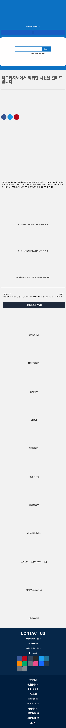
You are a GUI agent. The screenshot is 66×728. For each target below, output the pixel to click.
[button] (33, 32)
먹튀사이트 (33, 708)
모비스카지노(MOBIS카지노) (34, 561)
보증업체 (33, 694)
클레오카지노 (34, 363)
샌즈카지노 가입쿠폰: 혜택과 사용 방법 (33, 224)
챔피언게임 (34, 335)
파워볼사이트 (33, 684)
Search (47, 49)
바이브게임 (34, 618)
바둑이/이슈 (33, 703)
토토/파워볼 (33, 689)
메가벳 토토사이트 (34, 590)
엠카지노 (34, 391)
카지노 (33, 723)
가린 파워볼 (34, 476)
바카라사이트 (33, 718)
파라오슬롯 (34, 505)
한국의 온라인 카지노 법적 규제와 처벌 (33, 251)
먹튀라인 (33, 679)
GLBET (34, 420)
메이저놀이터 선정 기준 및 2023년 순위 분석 (33, 277)
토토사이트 (33, 699)
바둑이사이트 (33, 713)
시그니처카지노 (34, 533)
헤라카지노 (34, 448)
